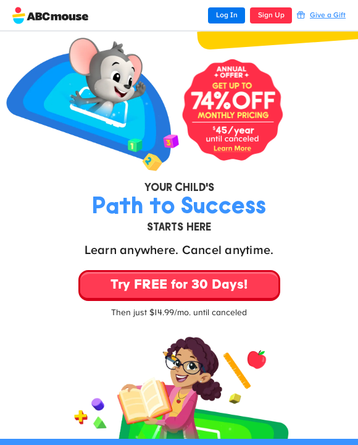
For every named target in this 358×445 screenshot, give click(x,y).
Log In (227, 15)
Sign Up (271, 15)
